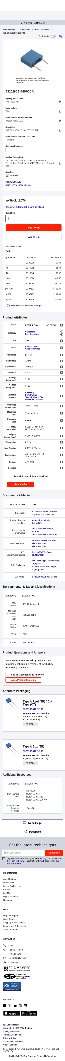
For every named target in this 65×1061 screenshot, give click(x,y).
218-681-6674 (12, 954)
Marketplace (8, 883)
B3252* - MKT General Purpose (32, 347)
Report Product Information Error (31, 476)
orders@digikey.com (15, 958)
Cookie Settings (10, 1045)
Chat (8, 945)
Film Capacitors (42, 29)
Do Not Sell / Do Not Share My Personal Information (32, 1056)
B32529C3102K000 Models (18, 185)
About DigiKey (9, 879)
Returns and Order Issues (14, 926)
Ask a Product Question (23, 680)
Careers (6, 889)
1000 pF (29, 367)
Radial (28, 420)
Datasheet (11, 175)
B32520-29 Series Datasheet (45, 511)
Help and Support (11, 915)
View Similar (20, 484)
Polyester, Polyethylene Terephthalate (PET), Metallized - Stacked (34, 396)
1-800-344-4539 (13, 950)
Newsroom (8, 900)
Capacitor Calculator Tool (43, 514)
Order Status (8, 919)
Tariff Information (11, 929)
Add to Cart (34, 227)
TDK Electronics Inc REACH (44, 535)
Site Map (7, 893)
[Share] (60, 36)
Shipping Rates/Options (14, 923)
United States (11, 1025)
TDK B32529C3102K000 (14, 33)
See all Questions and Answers (27, 674)
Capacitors (25, 29)
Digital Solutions (10, 897)
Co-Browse (10, 962)
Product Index (9, 29)
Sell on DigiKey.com (12, 886)
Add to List (34, 237)
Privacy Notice (14, 863)
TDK (7, 111)
